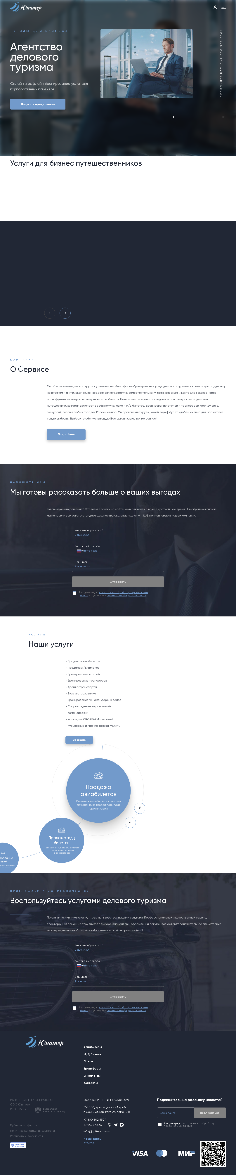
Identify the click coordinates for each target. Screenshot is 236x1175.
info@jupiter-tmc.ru (97, 1131)
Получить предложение (38, 104)
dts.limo (89, 1143)
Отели (88, 1061)
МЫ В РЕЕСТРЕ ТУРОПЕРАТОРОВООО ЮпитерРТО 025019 (37, 1105)
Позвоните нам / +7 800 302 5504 (221, 63)
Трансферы (92, 1068)
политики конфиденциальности (126, 595)
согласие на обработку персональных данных (189, 1124)
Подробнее (66, 434)
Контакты (91, 1083)
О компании (92, 1075)
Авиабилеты (93, 1047)
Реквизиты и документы (26, 1136)
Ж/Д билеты (93, 1054)
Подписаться (209, 1113)
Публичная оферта (23, 1125)
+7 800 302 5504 (95, 1119)
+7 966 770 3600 (94, 1125)
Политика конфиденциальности (32, 1130)
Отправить (118, 581)
